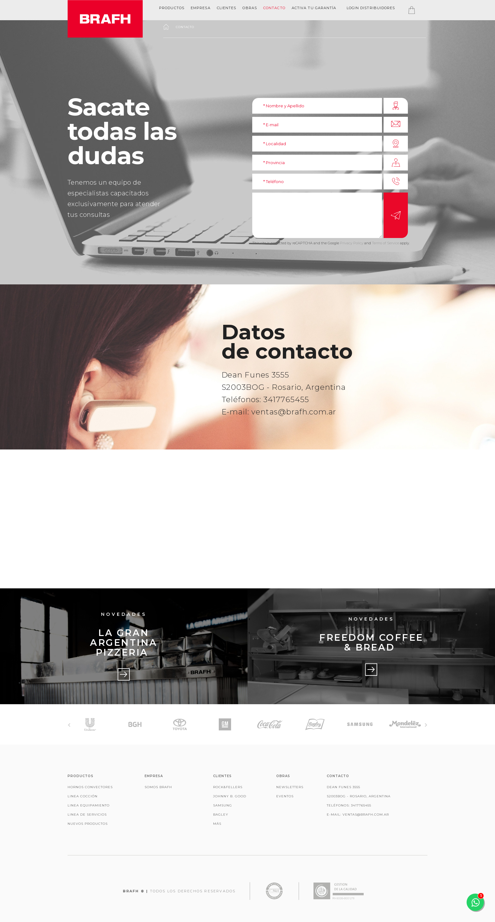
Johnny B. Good (229, 796)
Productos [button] (171, 8)
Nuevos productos (88, 824)
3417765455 (286, 399)
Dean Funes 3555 (255, 374)
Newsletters (289, 787)
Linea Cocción (83, 796)
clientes (226, 8)
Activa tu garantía (314, 8)
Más (217, 824)
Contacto (274, 8)
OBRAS (249, 8)
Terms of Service (385, 243)
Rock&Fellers (227, 787)
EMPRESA (201, 8)
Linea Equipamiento (89, 805)
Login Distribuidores (371, 8)
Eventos (285, 796)
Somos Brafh (158, 787)
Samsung (222, 805)
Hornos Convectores (90, 787)
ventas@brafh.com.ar (293, 411)
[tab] (172, 8)
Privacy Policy (351, 243)
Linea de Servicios (87, 814)
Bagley (220, 814)
